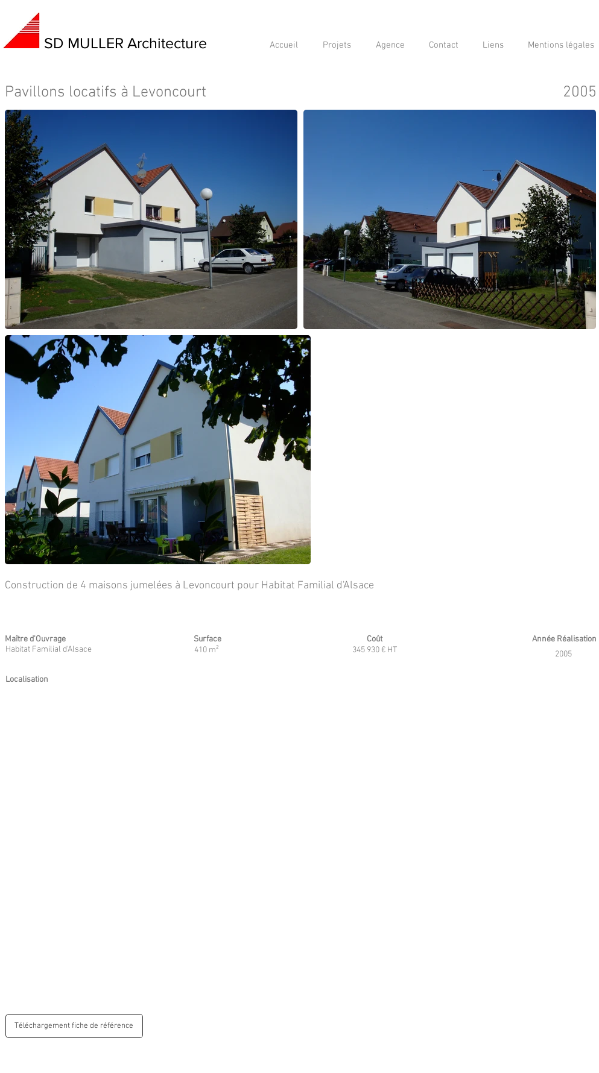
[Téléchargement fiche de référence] (74, 1026)
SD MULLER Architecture (125, 42)
